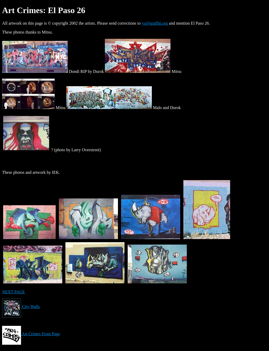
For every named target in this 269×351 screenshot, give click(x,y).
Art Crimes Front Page (31, 334)
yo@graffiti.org (155, 23)
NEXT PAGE (13, 292)
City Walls (21, 306)
